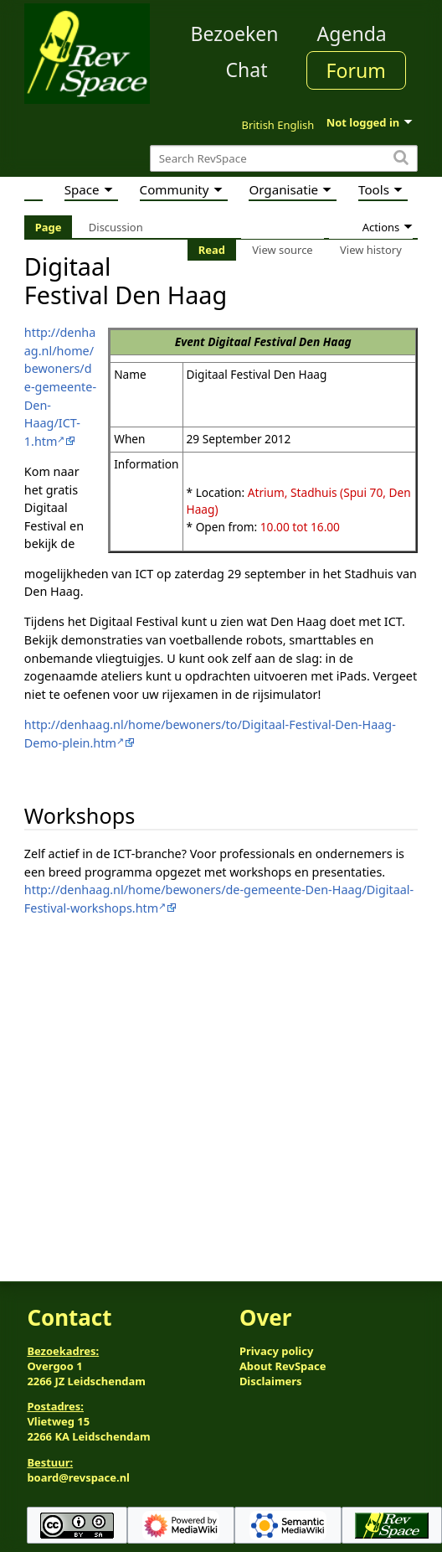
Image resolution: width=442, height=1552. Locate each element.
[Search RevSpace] (284, 159)
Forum (356, 70)
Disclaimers (270, 1381)
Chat (246, 69)
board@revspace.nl (78, 1477)
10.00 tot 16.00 (300, 527)
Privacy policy (276, 1350)
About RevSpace (282, 1366)
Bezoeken (235, 33)
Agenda (352, 33)
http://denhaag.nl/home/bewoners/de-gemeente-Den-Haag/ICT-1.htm (60, 386)
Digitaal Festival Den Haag (279, 341)
